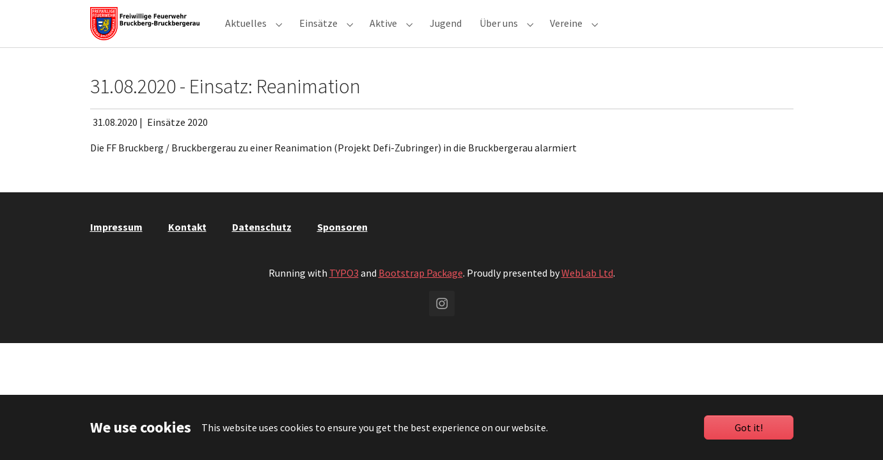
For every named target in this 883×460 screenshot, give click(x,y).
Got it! (749, 427)
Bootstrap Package (421, 295)
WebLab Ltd (587, 295)
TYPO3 (344, 295)
